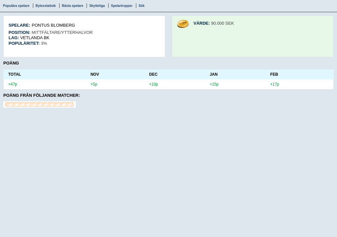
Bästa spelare (72, 6)
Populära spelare (16, 6)
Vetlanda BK (34, 37)
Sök (141, 6)
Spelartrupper (122, 6)
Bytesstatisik (46, 6)
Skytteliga (97, 6)
